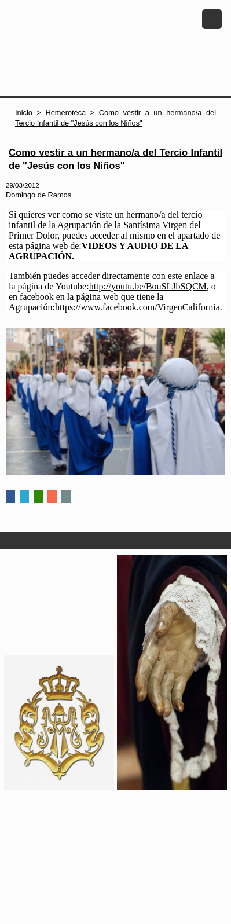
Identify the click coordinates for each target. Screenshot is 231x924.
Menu (212, 19)
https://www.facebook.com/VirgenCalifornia (137, 307)
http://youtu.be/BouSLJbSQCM (148, 286)
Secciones (115, 540)
